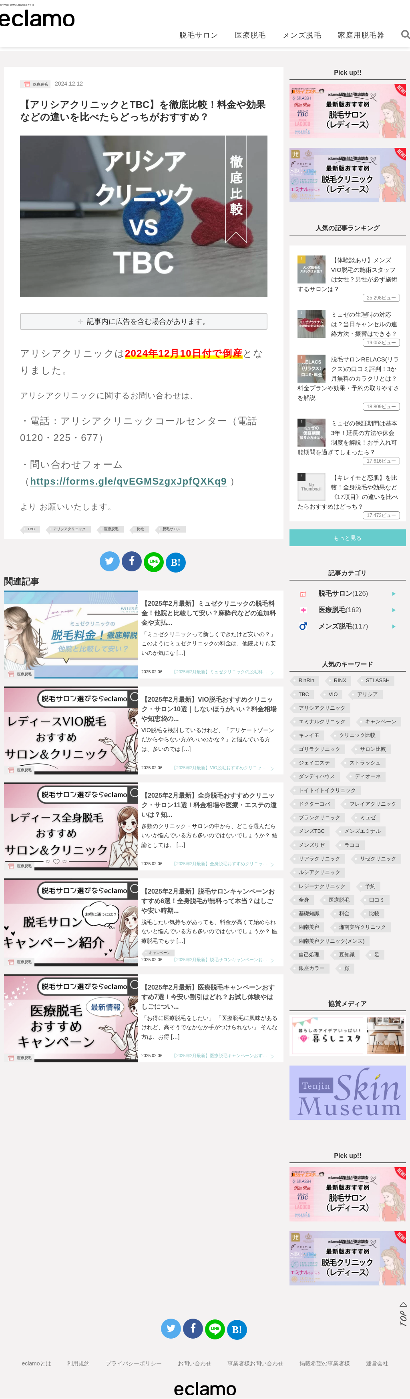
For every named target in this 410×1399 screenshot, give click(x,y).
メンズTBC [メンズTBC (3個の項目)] (312, 831)
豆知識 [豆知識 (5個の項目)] (347, 955)
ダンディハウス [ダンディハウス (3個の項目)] (317, 777)
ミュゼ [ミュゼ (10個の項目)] (368, 818)
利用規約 (78, 1364)
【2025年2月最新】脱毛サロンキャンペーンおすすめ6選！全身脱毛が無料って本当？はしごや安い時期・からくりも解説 (223, 959)
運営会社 (377, 1364)
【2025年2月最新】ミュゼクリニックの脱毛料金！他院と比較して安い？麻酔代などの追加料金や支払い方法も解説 (223, 671)
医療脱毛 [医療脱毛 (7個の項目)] (339, 900)
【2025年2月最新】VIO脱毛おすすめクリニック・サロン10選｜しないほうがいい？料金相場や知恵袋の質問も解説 (223, 767)
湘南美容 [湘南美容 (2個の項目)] (309, 927)
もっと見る (348, 538)
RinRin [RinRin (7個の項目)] (306, 681)
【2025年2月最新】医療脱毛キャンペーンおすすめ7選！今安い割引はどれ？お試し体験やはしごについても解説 (223, 1055)
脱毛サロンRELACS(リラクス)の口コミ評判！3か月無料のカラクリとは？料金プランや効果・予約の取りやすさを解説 (348, 378)
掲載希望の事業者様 (324, 1364)
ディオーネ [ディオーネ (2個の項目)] (368, 777)
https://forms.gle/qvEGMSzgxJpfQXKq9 (128, 481)
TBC (31, 529)
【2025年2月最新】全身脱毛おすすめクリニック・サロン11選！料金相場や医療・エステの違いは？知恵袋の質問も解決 (223, 863)
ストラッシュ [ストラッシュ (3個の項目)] (365, 763)
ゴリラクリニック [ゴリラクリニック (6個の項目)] (319, 749)
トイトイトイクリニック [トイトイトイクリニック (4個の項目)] (327, 791)
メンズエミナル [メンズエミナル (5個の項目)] (362, 831)
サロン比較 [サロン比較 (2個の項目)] (373, 749)
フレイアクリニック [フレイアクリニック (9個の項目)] (373, 804)
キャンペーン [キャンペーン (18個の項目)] (380, 722)
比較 (140, 529)
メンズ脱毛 (302, 38)
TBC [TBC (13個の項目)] (304, 695)
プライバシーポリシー (134, 1364)
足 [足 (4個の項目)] (377, 955)
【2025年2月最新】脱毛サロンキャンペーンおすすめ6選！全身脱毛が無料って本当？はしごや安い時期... (208, 901)
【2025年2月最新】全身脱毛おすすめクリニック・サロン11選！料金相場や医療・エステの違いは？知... (209, 805)
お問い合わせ (194, 1364)
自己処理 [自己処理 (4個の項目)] (309, 955)
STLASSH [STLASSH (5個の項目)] (378, 681)
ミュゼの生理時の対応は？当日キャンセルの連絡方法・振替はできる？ (364, 324)
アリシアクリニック (69, 529)
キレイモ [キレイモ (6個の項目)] (309, 735)
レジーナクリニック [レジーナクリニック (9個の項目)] (322, 887)
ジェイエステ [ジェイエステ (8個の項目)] (314, 763)
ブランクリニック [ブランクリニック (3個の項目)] (319, 818)
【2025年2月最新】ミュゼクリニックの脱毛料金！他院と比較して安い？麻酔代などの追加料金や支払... (208, 613)
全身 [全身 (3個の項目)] (304, 900)
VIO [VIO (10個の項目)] (333, 695)
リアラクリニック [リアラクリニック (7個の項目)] (319, 859)
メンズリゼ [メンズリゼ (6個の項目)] (312, 845)
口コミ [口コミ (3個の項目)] (377, 900)
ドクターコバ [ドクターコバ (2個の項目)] (314, 804)
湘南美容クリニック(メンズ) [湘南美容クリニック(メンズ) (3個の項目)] (332, 941)
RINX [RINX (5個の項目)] (340, 681)
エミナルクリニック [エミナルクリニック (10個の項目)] (322, 722)
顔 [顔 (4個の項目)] (347, 969)
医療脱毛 (250, 38)
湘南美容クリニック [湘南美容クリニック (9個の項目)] (362, 927)
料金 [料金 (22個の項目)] (344, 914)
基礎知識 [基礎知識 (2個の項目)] (309, 914)
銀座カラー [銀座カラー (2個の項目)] (312, 969)
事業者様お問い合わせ (255, 1364)
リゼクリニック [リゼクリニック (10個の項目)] (378, 859)
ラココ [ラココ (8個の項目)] (352, 845)
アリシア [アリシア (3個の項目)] (367, 695)
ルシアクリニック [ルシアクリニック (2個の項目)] (319, 873)
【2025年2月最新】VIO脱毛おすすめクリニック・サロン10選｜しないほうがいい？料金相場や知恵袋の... (209, 709)
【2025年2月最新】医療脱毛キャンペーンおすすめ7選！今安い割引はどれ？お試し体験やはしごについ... (208, 997)
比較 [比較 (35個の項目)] (374, 914)
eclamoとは (36, 1364)
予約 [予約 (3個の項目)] (370, 887)
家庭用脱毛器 (361, 38)
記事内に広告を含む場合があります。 (148, 321)
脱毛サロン (199, 38)
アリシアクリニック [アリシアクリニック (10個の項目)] (322, 708)
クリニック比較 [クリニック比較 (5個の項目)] (357, 735)
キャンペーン (160, 953)
